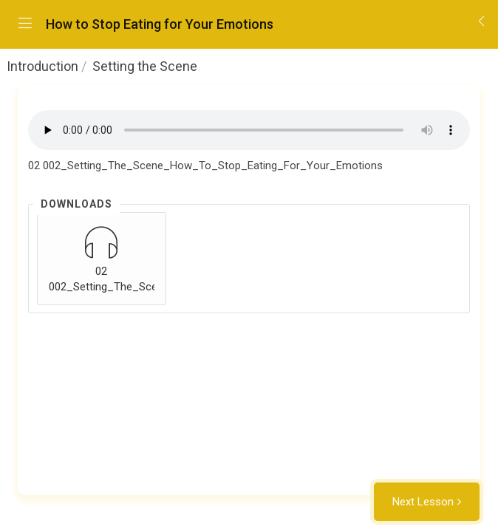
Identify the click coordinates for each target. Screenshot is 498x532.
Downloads (76, 204)
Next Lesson (423, 501)
